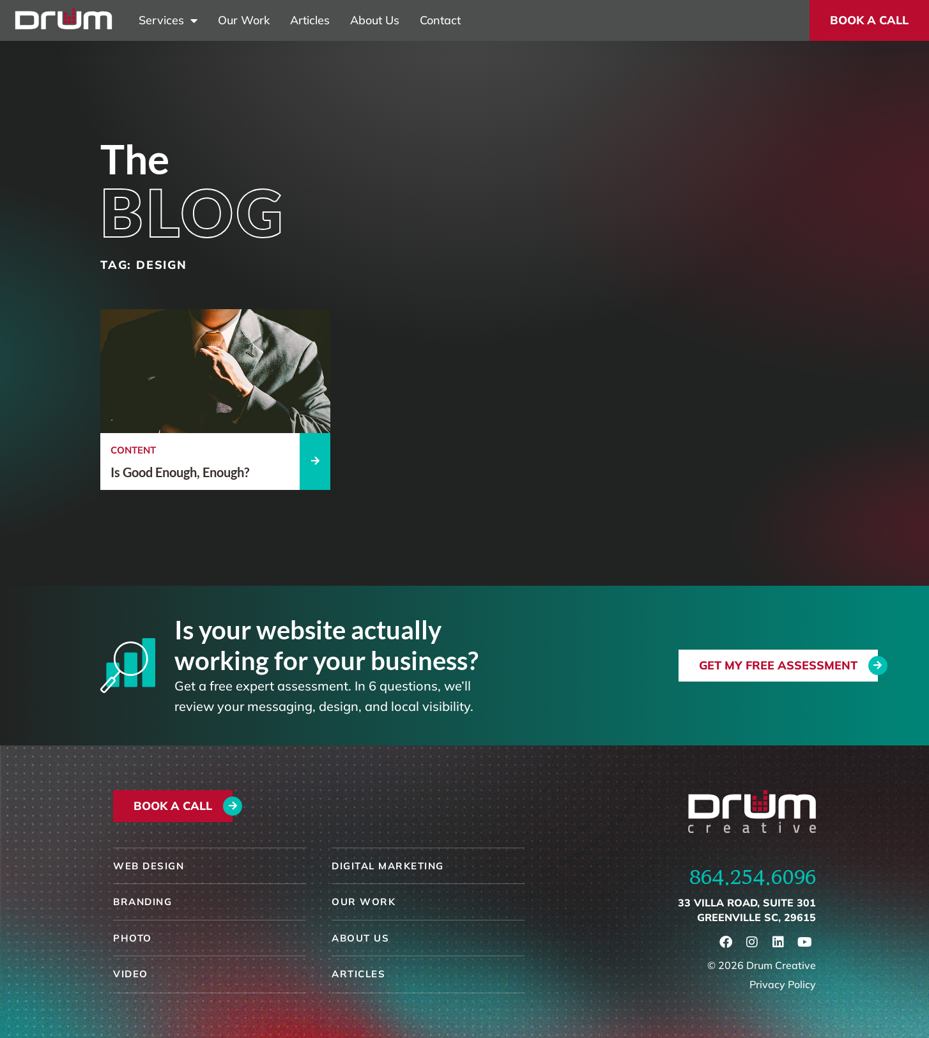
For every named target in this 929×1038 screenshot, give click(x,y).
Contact (440, 20)
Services (168, 20)
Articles (310, 20)
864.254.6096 (752, 877)
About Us (374, 20)
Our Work (244, 20)
